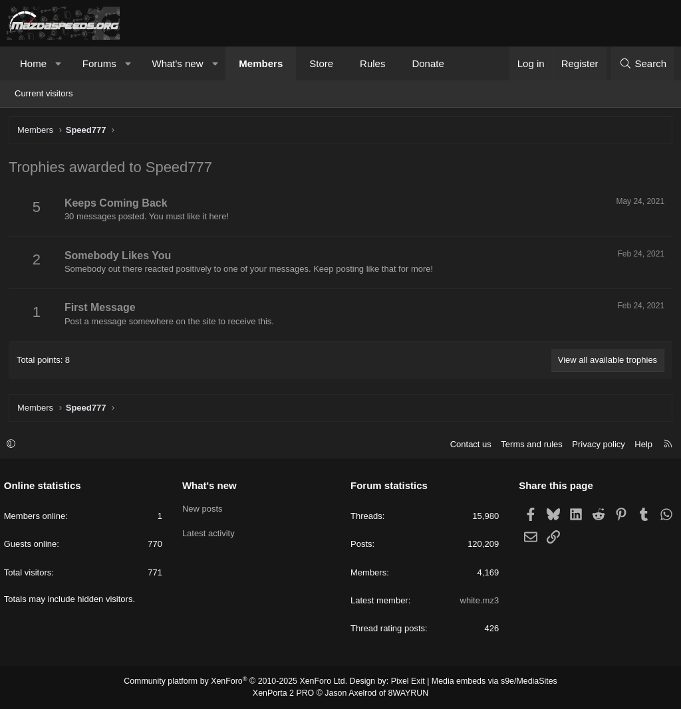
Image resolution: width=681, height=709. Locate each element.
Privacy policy (595, 445)
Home (33, 63)
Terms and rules (528, 445)
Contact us (467, 445)
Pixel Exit (405, 682)
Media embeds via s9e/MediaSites (489, 682)
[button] (59, 63)
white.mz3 (477, 601)
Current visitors (43, 93)
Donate (428, 63)
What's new (177, 63)
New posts (204, 509)
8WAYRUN (406, 693)
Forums (99, 63)
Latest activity (210, 533)
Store (321, 63)
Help (641, 445)
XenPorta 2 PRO (285, 693)
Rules (372, 63)
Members (261, 63)
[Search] (642, 63)
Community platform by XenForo (239, 682)
